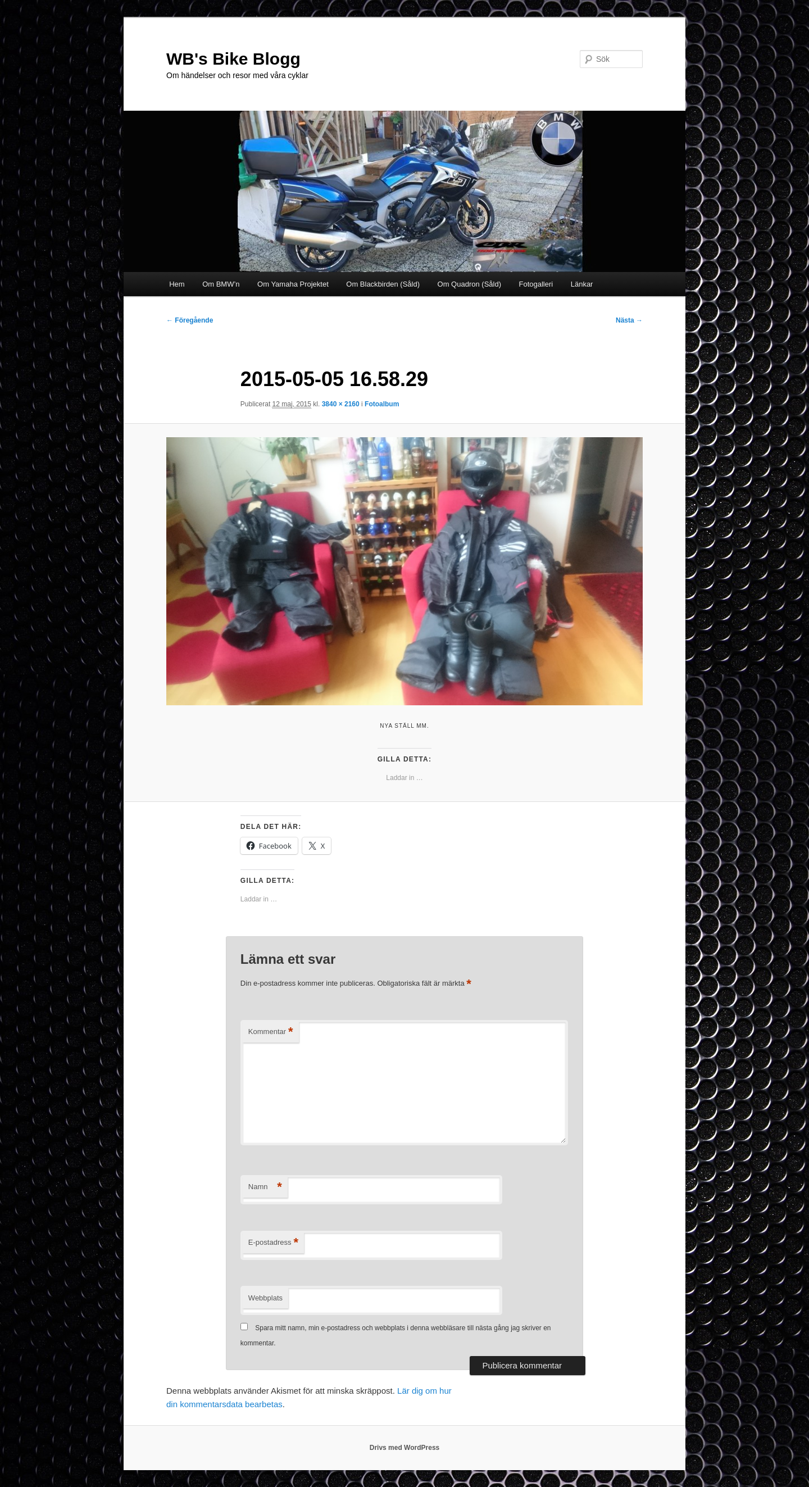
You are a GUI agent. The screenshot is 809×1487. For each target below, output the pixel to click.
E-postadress (273, 1243)
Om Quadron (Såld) (469, 284)
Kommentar (270, 1032)
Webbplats (265, 1298)
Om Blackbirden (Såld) (383, 284)
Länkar (582, 284)
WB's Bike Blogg (233, 58)
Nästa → (629, 320)
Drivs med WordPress (405, 1448)
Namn (265, 1187)
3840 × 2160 (341, 404)
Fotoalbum (382, 404)
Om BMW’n (220, 284)
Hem (176, 284)
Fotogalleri (536, 284)
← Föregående (189, 320)
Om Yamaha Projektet (293, 284)
